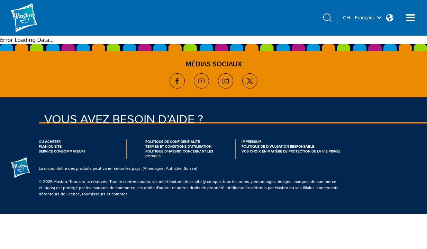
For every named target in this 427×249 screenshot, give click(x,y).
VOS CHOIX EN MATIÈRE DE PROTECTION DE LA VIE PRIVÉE (291, 151)
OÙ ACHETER (50, 142)
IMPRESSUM (252, 142)
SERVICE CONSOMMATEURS (62, 151)
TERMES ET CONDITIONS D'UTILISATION (178, 147)
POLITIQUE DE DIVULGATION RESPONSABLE (278, 147)
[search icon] (327, 18)
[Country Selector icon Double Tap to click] (389, 17)
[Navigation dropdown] (410, 17)
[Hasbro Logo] (36, 17)
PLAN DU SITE (50, 147)
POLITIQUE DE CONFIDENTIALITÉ (172, 142)
